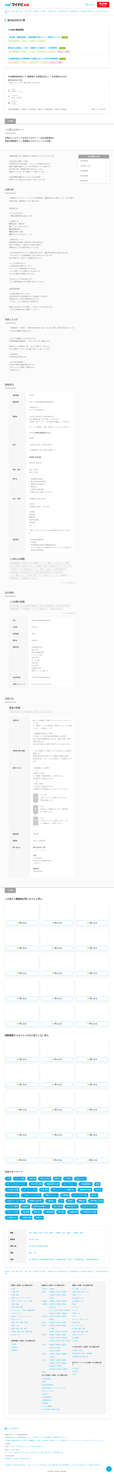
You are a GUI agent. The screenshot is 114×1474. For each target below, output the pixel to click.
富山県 (52, 1322)
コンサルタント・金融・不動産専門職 (23, 1310)
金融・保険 (76, 1322)
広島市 (58, 1351)
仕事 (38, 1440)
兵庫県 (52, 1338)
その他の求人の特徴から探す (51, 1409)
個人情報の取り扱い (20, 1465)
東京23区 (67, 1310)
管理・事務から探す (17, 11)
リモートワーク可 (48, 1391)
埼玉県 (31, 1239)
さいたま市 (53, 1310)
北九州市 (53, 1369)
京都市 (52, 1341)
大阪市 (58, 1341)
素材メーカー (77, 1295)
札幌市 (52, 1289)
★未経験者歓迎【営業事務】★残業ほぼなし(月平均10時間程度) (33, 59)
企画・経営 (15, 1292)
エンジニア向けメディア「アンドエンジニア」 (92, 1440)
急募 (44, 1382)
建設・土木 (32, 1253)
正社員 (14, 1344)
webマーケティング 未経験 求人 (64, 1190)
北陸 (44, 1322)
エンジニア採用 (12, 1206)
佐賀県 (58, 1360)
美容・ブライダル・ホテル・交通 (22, 1301)
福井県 (64, 1322)
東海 (44, 1325)
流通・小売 (76, 1313)
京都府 (58, 1334)
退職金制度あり (79, 1259)
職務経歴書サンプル (24, 1437)
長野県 (64, 1316)
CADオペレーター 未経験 (16, 1201)
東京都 (64, 1304)
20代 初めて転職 (12, 1190)
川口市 (36, 1239)
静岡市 (52, 1331)
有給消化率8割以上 (48, 1385)
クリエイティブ (17, 1313)
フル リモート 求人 (29, 1190)
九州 (44, 1360)
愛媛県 (64, 1354)
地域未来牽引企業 (52, 1184)
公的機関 (76, 1338)
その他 (75, 1341)
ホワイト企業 (19, 1178)
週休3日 (57, 1178)
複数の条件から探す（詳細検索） (83, 1353)
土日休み (68, 1178)
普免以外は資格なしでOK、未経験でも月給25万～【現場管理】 (33, 48)
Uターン (64, 1437)
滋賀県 (52, 1334)
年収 (24, 1440)
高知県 (52, 1357)
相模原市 (64, 1313)
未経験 (75, 1371)
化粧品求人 (51, 1201)
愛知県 (64, 1325)
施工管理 (26, 1212)
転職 (7, 1446)
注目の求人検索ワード (41, 1206)
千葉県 (58, 1304)
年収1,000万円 (45, 1178)
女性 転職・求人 (46, 1452)
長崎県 (64, 1360)
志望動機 (48, 1437)
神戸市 (69, 1341)
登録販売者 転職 (85, 1190)
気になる (23, 923)
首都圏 (45, 1304)
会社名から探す (77, 1350)
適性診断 (56, 1437)
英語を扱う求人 (25, 1458)
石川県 (58, 1322)
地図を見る (37, 863)
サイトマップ (33, 1465)
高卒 (74, 1374)
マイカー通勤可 (47, 1406)
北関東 (45, 1301)
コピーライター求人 (80, 1195)
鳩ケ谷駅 (32, 1246)
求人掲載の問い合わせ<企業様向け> (60, 1465)
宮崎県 (64, 1363)
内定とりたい (80, 1178)
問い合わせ (43, 1465)
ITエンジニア (16, 1319)
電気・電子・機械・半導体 (20, 1322)
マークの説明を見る (69, 583)
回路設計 (26, 1206)
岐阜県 (52, 1325)
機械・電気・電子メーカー (81, 1292)
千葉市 (61, 1310)
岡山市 (52, 1351)
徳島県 (52, 1354)
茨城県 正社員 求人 (36, 1201)
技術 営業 (44, 1190)
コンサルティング (78, 1325)
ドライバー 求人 (12, 1212)
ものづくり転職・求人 (31, 1452)
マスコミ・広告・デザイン (81, 1319)
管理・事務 (28, 11)
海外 (44, 1372)
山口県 (58, 1348)
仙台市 (52, 1298)
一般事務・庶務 (51, 11)
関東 (97, 1184)
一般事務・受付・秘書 (39, 11)
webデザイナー (72, 1206)
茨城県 (52, 1301)
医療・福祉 (15, 1304)
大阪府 (64, 1334)
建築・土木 (15, 1325)
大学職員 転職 (26, 1217)
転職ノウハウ (55, 1440)
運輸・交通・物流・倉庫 (80, 1331)
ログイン (92, 5)
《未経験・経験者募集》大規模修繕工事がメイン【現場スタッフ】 (34, 37)
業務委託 (15, 1350)
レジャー (76, 1310)
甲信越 (45, 1316)
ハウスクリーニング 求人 (31, 1195)
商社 (74, 1304)
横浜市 (52, 1313)
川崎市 (58, 1313)
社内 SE (98, 1190)
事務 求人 (37, 1212)
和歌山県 (64, 1338)
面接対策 (45, 1440)
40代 (8, 1178)
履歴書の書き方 (10, 1437)
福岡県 (52, 1360)
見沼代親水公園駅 (42, 1246)
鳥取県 (52, 1344)
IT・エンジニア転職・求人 (14, 1452)
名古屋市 (64, 1331)
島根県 (58, 1344)
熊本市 (65, 1369)
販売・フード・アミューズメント (22, 1298)
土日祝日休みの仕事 (89, 1212)
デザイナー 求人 (12, 1195)
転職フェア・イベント (68, 1440)
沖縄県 (60, 1366)
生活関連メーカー (78, 1301)
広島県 (52, 1348)
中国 (44, 1344)
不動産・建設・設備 (79, 1328)
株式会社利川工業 (63, 11)
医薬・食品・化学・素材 (19, 1328)
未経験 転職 (73, 1212)
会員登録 (103, 5)
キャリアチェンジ (69, 1184)
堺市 (63, 1341)
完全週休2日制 (47, 1397)
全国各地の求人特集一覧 (80, 1356)
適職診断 (31, 1440)
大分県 (58, 1363)
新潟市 (52, 1319)
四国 (44, 1354)
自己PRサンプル (38, 1437)
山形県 (58, 1295)
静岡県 (58, 1325)
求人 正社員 (58, 1206)
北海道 (45, 1289)
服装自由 (45, 1403)
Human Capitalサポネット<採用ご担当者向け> (87, 1465)
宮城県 (64, 1292)
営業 (13, 1289)
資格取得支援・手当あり (65, 1259)
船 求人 (94, 1195)
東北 (44, 1292)
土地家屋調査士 (86, 1184)
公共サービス (16, 1334)
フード (75, 1316)
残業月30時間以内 (92, 1259)
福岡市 (60, 1369)
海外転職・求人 (58, 1452)
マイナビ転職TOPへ (13, 1428)
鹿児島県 (53, 1366)
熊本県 (52, 1363)
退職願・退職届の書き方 (13, 1440)
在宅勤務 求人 (12, 1217)
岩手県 (58, 1292)
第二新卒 (61, 1212)
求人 (13, 1446)
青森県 (52, 1292)
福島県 (64, 1295)
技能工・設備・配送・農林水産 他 (22, 1331)
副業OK (45, 1394)
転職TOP (7, 11)
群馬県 (64, 1301)
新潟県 (52, 1316)
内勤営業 (65, 1195)
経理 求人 (39, 1217)
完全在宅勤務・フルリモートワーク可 (54, 1388)
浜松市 (58, 1331)
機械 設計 (82, 1201)
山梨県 (58, 1316)
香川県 (58, 1354)
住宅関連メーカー (78, 1298)
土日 (61, 1201)
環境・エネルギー (78, 1334)
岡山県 (64, 1344)
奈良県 (58, 1338)
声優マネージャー (51, 1195)
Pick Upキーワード (22, 1446)
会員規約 (8, 1465)
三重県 (52, 1328)
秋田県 (52, 1295)
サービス (76, 1307)
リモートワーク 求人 (89, 1206)
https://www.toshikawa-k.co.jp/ (42, 684)
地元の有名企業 (36, 1184)
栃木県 (58, 1301)
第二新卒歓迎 (33, 1259)
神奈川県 (53, 1307)
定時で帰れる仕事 (96, 1201)
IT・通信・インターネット (81, 1289)
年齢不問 (32, 1178)
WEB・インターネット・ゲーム (21, 1316)
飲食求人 (71, 1201)
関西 (44, 1334)
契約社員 (15, 1347)
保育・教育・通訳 (17, 1307)
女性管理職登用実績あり (47, 1259)
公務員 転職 (49, 1212)
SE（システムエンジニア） (16, 1184)
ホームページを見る (40, 850)
